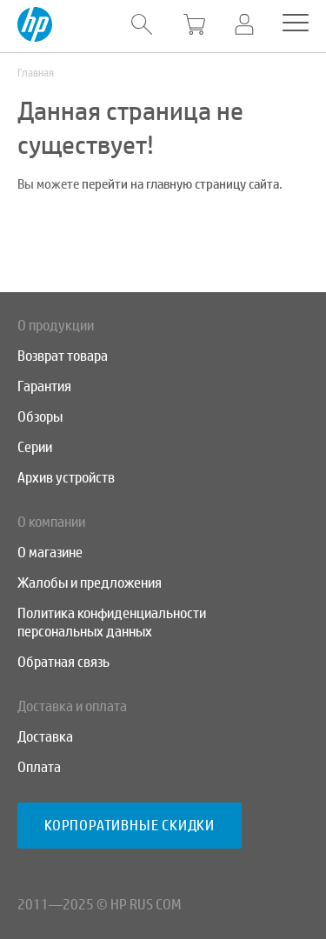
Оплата (39, 767)
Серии (34, 447)
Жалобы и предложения (89, 583)
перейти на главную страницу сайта (180, 184)
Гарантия (44, 386)
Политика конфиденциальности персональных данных (111, 622)
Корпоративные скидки (129, 825)
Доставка (45, 737)
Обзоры (40, 417)
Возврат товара (62, 356)
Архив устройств (66, 478)
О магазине (50, 552)
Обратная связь (63, 662)
